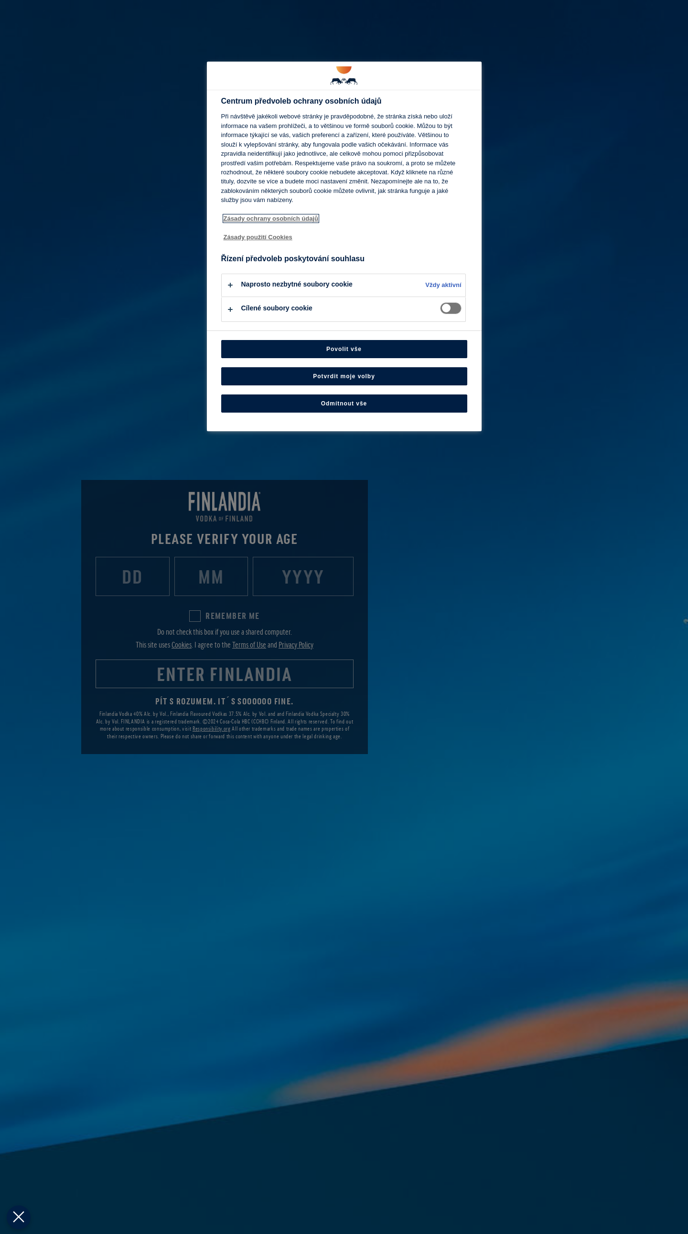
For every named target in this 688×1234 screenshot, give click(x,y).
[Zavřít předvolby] (19, 1217)
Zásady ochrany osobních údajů (271, 218)
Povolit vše (344, 349)
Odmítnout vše (344, 403)
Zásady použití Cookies (258, 237)
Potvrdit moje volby (344, 376)
